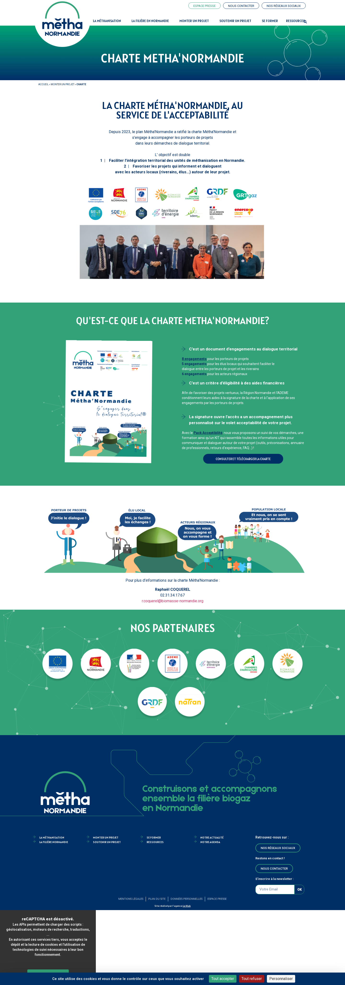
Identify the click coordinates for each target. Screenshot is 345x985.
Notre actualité (212, 837)
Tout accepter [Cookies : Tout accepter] (222, 978)
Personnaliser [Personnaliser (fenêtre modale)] (281, 978)
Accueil (43, 84)
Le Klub (187, 905)
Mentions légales (130, 899)
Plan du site (157, 899)
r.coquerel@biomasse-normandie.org (172, 601)
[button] (305, 22)
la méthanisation (51, 837)
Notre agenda (210, 842)
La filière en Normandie (151, 20)
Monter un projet (195, 20)
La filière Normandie (53, 842)
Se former (270, 21)
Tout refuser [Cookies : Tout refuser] (252, 978)
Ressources (295, 21)
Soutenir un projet (236, 20)
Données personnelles (186, 899)
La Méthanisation (108, 20)
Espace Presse (217, 899)
